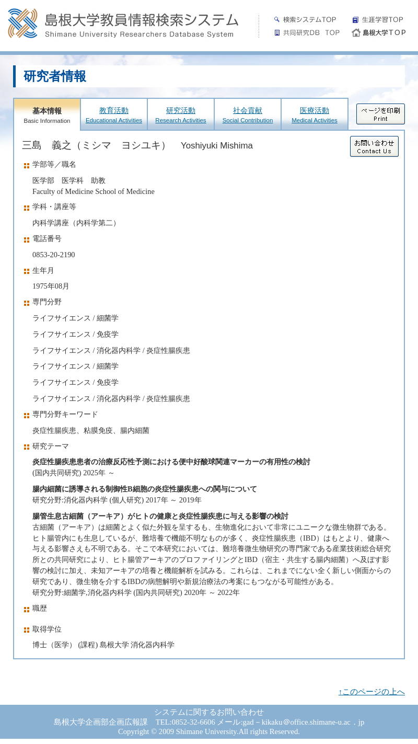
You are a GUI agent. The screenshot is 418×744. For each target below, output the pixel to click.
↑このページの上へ (372, 692)
